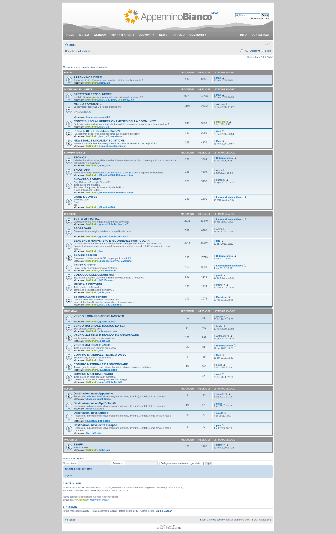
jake (107, 421)
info (243, 34)
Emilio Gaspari (164, 511)
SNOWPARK (82, 169)
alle (108, 82)
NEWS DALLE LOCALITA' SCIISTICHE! (100, 140)
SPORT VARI (82, 228)
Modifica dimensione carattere (268, 44)
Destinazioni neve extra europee (95, 425)
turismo (178, 34)
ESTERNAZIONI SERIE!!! (90, 296)
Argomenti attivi (99, 67)
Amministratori (81, 499)
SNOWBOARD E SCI (74, 153)
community (197, 34)
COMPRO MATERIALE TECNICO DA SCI (100, 354)
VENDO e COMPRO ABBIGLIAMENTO (99, 316)
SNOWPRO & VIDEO (87, 179)
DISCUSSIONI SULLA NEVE (78, 89)
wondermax (117, 136)
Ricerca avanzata (259, 18)
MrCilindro (92, 82)
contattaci (260, 34)
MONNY (220, 285)
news (163, 34)
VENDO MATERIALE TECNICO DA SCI (99, 325)
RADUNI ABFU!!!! (85, 255)
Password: (118, 463)
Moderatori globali (99, 499)
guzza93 (220, 180)
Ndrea (107, 399)
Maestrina (125, 261)
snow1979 (221, 394)
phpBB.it (177, 528)
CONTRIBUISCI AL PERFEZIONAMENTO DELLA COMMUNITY (115, 121)
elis (101, 331)
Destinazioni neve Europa (91, 412)
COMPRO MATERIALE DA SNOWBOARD (101, 364)
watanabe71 (222, 336)
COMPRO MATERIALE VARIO (93, 374)
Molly (126, 99)
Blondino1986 (107, 175)
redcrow (220, 104)
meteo (84, 34)
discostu (123, 236)
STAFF (78, 444)
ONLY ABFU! (70, 440)
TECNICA (80, 157)
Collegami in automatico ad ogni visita (182, 463)
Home (70, 34)
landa (219, 326)
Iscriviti (256, 51)
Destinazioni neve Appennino (93, 393)
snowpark (146, 34)
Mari (218, 78)
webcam (100, 34)
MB (107, 99)
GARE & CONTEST (86, 196)
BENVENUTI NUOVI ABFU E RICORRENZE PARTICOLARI (112, 240)
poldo (219, 365)
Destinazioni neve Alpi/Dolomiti (95, 403)
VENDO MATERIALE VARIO (92, 345)
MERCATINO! (71, 311)
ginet (113, 99)
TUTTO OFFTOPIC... (87, 218)
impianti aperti (122, 34)
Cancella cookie (215, 519)
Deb (119, 99)
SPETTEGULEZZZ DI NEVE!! (93, 94)
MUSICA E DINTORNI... (89, 284)
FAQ (246, 51)
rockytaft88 (104, 117)
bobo (102, 82)
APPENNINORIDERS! (88, 77)
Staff (202, 519)
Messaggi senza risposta (76, 67)
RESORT (68, 389)
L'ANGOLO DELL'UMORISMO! (94, 274)
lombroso (91, 117)
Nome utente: (70, 463)
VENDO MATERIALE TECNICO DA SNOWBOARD (106, 335)
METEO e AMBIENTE (88, 103)
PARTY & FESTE (85, 265)
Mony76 (114, 261)
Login (268, 51)
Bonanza (109, 280)
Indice (72, 45)
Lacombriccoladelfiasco (112, 146)
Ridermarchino (224, 158)
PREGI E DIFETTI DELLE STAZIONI (97, 130)
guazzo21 (104, 224)
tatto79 (220, 413)
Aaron (219, 170)
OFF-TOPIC (70, 214)
